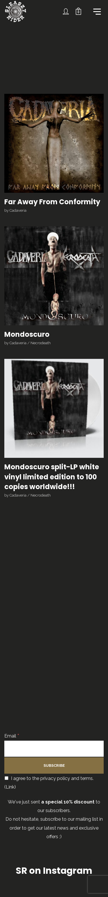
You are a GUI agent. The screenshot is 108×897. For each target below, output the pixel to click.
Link (10, 787)
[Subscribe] (54, 765)
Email (11, 736)
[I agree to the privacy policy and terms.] (6, 778)
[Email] (54, 749)
